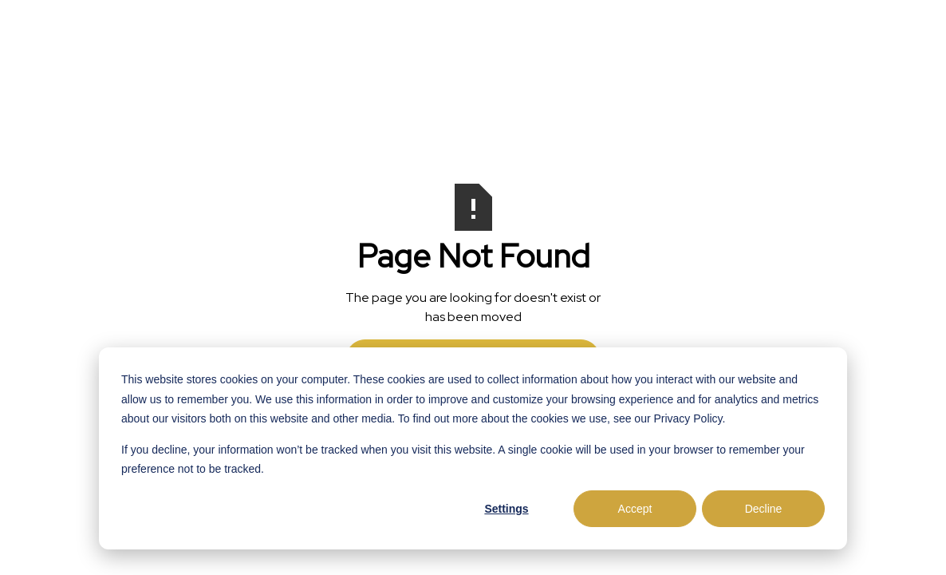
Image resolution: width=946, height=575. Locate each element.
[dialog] (473, 448)
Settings (506, 508)
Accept (635, 508)
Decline (763, 508)
